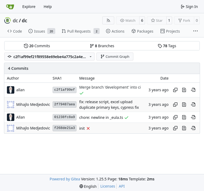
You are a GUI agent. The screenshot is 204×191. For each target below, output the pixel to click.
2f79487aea (64, 104)
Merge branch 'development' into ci (110, 87)
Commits (37, 45)
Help (48, 6)
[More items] (195, 31)
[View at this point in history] (193, 90)
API (122, 186)
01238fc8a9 (64, 117)
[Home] (10, 6)
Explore (28, 6)
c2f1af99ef (64, 90)
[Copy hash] (175, 90)
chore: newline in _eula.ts (101, 117)
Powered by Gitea (65, 178)
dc (15, 20)
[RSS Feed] (108, 20)
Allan (20, 117)
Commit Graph (114, 56)
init (82, 128)
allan (20, 89)
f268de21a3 (64, 128)
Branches (102, 45)
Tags (167, 45)
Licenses (107, 186)
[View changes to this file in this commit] (184, 90)
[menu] (88, 186)
